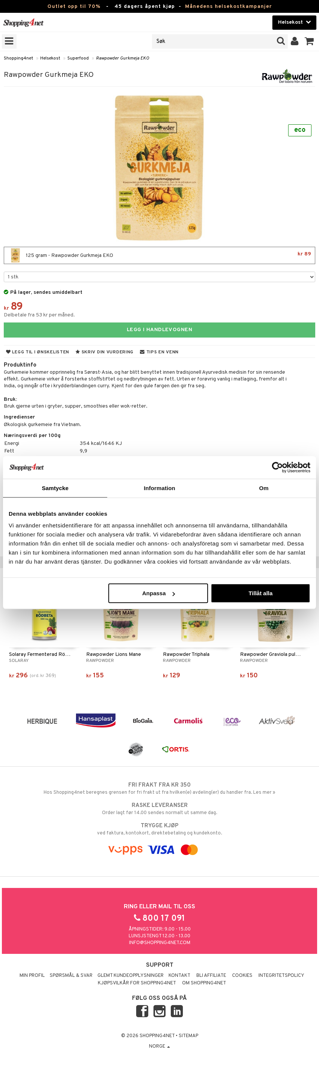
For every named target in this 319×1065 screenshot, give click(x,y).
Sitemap (188, 1036)
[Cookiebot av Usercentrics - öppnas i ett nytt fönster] (277, 467)
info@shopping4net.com (159, 943)
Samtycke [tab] (55, 487)
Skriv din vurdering (105, 352)
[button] (309, 41)
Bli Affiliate (211, 976)
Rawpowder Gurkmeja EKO (122, 58)
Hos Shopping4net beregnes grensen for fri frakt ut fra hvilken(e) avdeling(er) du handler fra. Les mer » (159, 788)
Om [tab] (264, 487)
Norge (159, 1047)
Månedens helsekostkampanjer (228, 6)
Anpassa (158, 593)
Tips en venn (159, 352)
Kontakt (179, 976)
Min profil (32, 976)
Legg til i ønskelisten (37, 352)
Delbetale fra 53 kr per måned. (39, 315)
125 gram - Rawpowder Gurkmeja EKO (159, 255)
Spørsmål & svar (71, 976)
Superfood (78, 58)
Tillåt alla (261, 593)
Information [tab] (159, 487)
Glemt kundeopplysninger (130, 976)
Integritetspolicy (281, 976)
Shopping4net (18, 58)
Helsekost (50, 58)
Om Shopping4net (204, 983)
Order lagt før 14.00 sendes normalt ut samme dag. (159, 809)
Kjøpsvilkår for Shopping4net (137, 983)
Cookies (242, 976)
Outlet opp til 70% (73, 6)
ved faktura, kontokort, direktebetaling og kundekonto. (159, 829)
